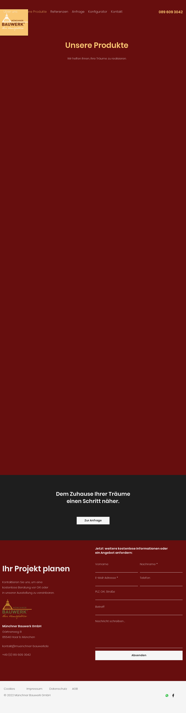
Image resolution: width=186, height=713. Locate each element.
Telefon (145, 577)
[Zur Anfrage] (93, 520)
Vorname (101, 564)
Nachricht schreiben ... (110, 621)
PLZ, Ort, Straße (105, 591)
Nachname (148, 564)
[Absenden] (139, 655)
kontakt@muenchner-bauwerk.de (25, 646)
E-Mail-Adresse (105, 577)
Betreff (100, 606)
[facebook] (173, 695)
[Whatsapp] (167, 695)
